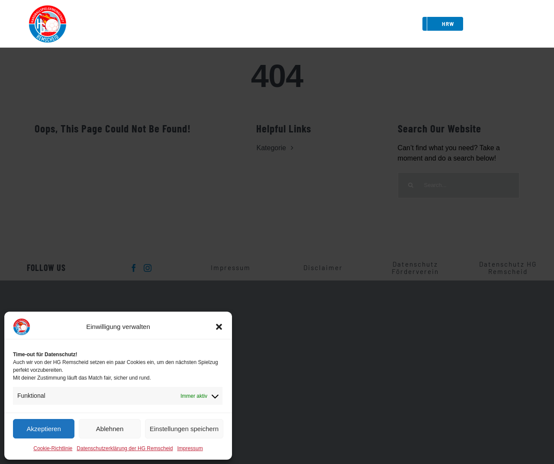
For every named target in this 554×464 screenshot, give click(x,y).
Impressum (190, 448)
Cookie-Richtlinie (52, 448)
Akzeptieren (44, 428)
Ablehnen (109, 428)
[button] (219, 326)
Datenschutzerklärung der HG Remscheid (125, 448)
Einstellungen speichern (184, 428)
